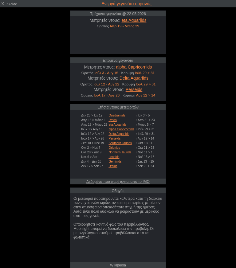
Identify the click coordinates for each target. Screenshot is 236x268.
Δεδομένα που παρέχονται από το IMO (118, 181)
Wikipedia (118, 265)
